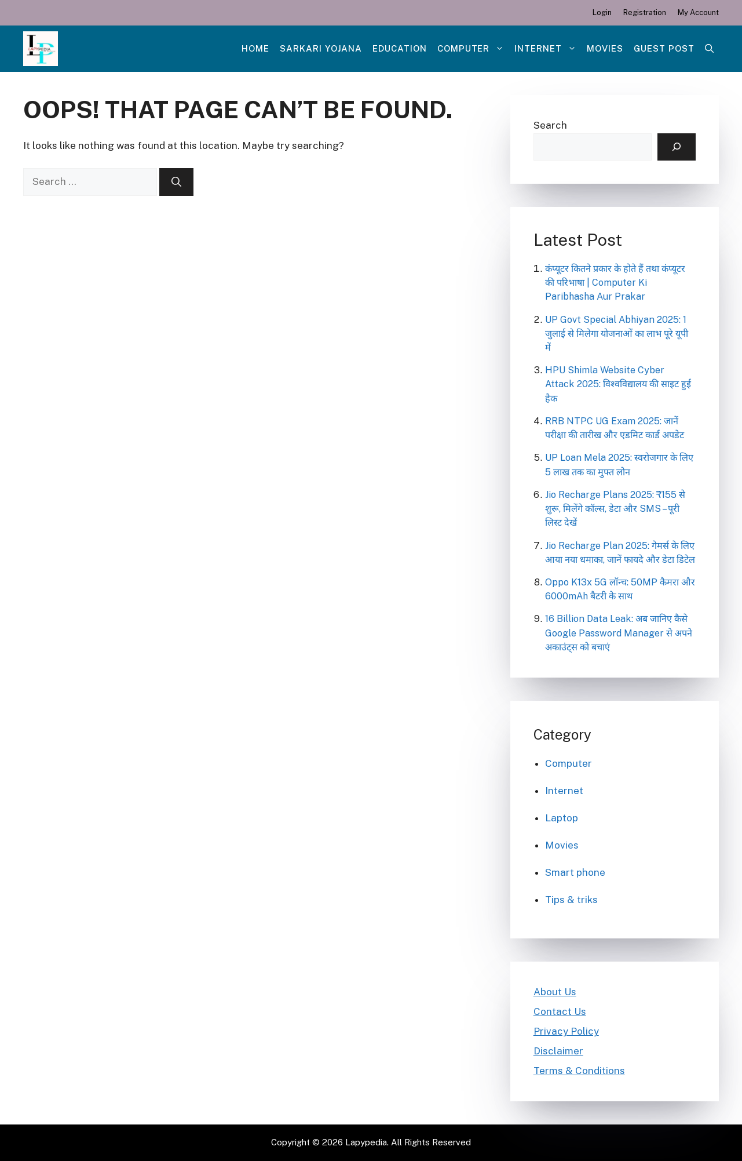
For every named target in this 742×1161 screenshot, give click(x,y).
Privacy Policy (566, 1031)
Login (602, 12)
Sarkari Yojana (321, 48)
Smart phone (575, 872)
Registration (644, 12)
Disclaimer (558, 1051)
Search (550, 125)
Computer (473, 49)
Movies (605, 48)
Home (255, 48)
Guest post (664, 48)
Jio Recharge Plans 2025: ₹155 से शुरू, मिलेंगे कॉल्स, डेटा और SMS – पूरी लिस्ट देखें (615, 508)
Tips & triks (571, 899)
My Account (698, 12)
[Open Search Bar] (709, 49)
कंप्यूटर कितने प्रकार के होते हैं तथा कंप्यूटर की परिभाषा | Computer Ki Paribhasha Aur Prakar (615, 282)
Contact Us (559, 1011)
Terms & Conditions (579, 1070)
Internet (548, 49)
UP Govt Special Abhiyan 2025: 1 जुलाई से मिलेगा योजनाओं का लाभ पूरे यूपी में (616, 333)
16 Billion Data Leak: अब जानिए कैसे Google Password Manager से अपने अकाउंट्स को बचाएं (618, 632)
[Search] (176, 182)
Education (399, 48)
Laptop (561, 818)
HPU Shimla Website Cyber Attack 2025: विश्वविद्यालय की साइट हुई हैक (618, 384)
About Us (554, 992)
